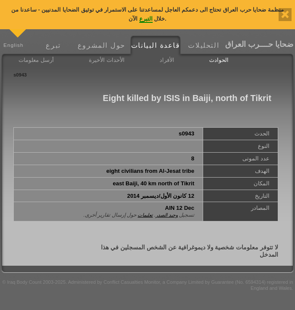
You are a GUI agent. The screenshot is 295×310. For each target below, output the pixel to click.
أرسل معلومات (36, 60)
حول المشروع (102, 45)
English (13, 45)
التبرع (146, 18)
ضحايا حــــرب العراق (259, 44)
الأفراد (167, 60)
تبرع (53, 45)
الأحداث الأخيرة (107, 60)
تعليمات (145, 215)
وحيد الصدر (167, 215)
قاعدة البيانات (155, 45)
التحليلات (203, 45)
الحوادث (219, 60)
